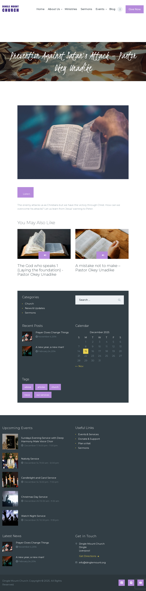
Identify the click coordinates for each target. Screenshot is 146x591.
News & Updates (35, 308)
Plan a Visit (84, 443)
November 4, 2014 (47, 336)
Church (29, 303)
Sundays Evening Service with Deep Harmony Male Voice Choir (42, 439)
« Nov (80, 366)
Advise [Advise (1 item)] (27, 387)
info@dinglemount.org (92, 562)
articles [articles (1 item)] (41, 387)
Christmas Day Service (34, 496)
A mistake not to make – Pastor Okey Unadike (97, 268)
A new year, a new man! (50, 347)
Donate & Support (89, 438)
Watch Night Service (33, 515)
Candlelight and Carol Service (38, 477)
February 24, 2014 (47, 351)
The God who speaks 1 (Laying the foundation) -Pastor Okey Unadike (40, 270)
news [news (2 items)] (27, 395)
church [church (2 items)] (55, 387)
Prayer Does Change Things (52, 332)
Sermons (30, 312)
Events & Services (88, 434)
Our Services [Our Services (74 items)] (42, 395)
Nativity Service (30, 458)
